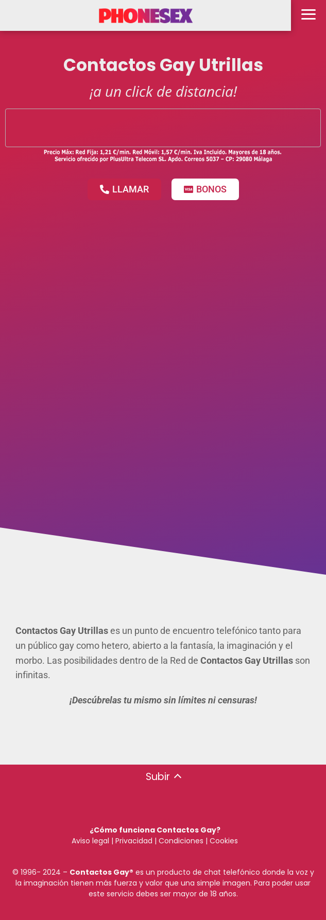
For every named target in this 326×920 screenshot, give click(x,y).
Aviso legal (90, 841)
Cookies (224, 841)
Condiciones (180, 841)
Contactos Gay (99, 872)
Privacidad (133, 841)
